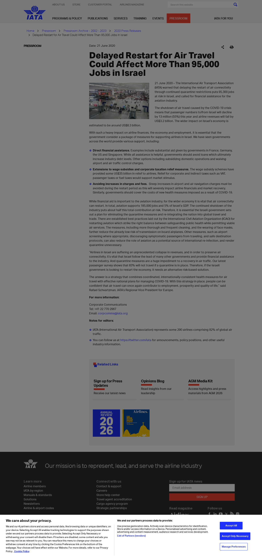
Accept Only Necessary (235, 537)
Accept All (231, 527)
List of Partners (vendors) (131, 537)
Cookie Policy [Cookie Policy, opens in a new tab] (21, 553)
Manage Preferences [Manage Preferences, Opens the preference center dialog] (234, 548)
